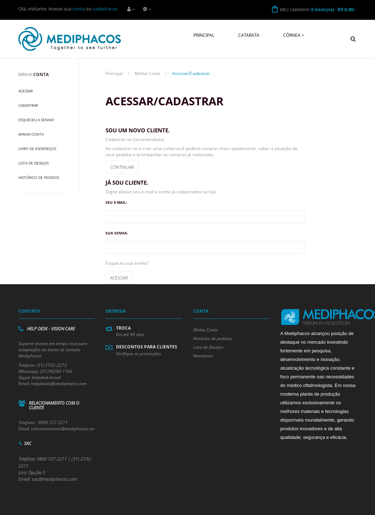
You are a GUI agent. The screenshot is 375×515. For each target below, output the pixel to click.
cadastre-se (105, 8)
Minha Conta (31, 134)
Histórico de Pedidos (38, 177)
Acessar (25, 90)
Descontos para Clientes (146, 347)
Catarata (248, 35)
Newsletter (203, 356)
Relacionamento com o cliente (54, 405)
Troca (123, 328)
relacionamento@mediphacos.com (64, 429)
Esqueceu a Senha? (36, 119)
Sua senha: (117, 233)
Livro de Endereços (37, 148)
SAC (27, 443)
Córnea (293, 35)
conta (78, 8)
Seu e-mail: (116, 202)
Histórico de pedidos (212, 338)
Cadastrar (28, 105)
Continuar (122, 167)
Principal (203, 35)
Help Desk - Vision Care (51, 329)
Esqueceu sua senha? (127, 263)
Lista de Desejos (33, 163)
